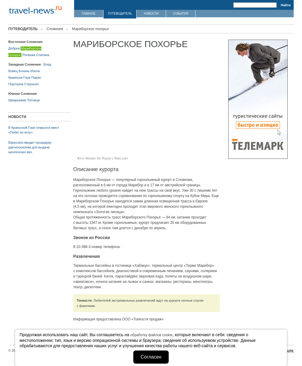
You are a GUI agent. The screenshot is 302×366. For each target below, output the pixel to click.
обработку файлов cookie (151, 335)
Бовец (13, 71)
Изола (35, 71)
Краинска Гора (19, 77)
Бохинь (24, 71)
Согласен (151, 356)
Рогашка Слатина (35, 55)
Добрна (14, 48)
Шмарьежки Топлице (24, 100)
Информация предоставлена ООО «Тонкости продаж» (118, 319)
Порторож (15, 84)
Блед (47, 64)
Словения (55, 29)
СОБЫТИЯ (180, 13)
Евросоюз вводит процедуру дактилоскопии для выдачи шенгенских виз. (29, 147)
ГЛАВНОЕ (89, 13)
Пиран (36, 77)
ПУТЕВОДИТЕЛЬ (120, 13)
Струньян (31, 84)
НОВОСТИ (151, 13)
